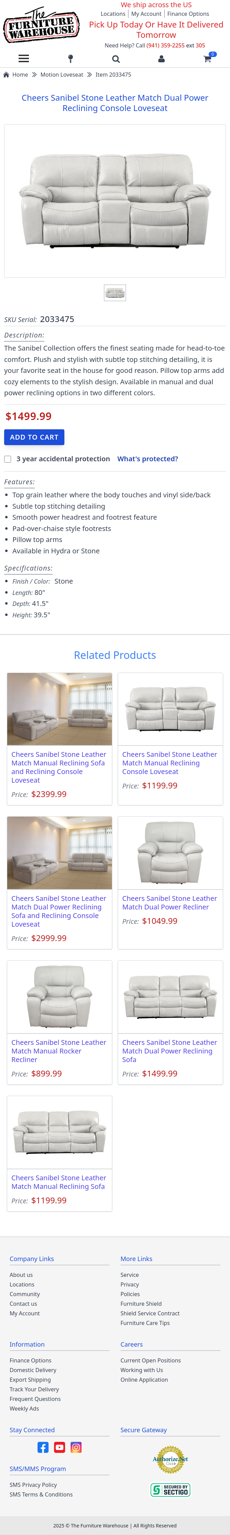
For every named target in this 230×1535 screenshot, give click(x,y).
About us (21, 1275)
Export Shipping (30, 1379)
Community (25, 1294)
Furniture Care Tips (145, 1323)
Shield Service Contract (150, 1313)
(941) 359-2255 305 (176, 45)
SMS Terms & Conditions (41, 1494)
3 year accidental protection (64, 458)
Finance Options (188, 14)
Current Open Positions (151, 1360)
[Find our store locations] (70, 58)
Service (130, 1275)
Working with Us (142, 1370)
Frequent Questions (35, 1399)
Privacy (130, 1284)
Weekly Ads (24, 1408)
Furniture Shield (141, 1303)
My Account (146, 14)
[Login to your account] (161, 58)
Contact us (23, 1303)
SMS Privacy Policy (33, 1485)
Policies (130, 1294)
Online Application (144, 1379)
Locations (113, 14)
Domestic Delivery (33, 1370)
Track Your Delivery (34, 1389)
